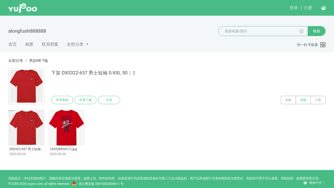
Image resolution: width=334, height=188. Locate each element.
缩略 (288, 100)
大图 (318, 100)
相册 (29, 44)
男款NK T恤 (38, 60)
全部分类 (75, 44)
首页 (12, 44)
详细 (303, 100)
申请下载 (85, 100)
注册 (308, 7)
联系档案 (50, 44)
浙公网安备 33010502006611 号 (97, 184)
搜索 (316, 31)
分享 (109, 100)
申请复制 (62, 100)
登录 (293, 7)
